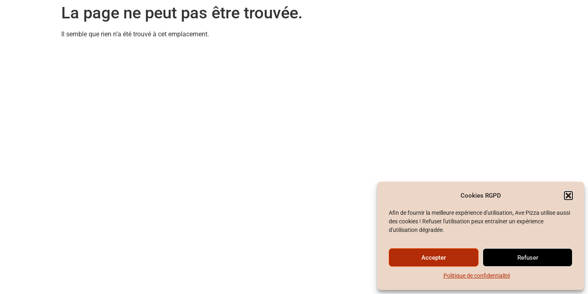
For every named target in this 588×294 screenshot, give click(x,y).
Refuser (527, 257)
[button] (568, 196)
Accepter (433, 257)
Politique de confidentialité (476, 275)
